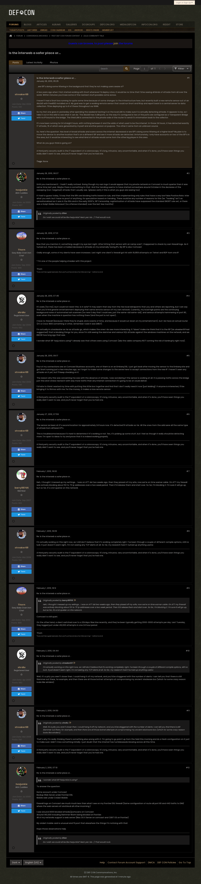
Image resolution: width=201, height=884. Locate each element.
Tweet (21, 118)
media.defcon (128, 24)
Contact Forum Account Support (126, 862)
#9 (188, 588)
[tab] (16, 62)
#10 (188, 650)
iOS (69, 30)
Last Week (32, 30)
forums (14, 24)
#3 (188, 233)
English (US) (33, 862)
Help (102, 862)
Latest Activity (34, 62)
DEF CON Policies (166, 862)
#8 (188, 531)
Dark (16, 862)
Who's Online (92, 30)
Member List (108, 30)
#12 (188, 767)
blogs (27, 24)
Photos (54, 62)
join (116, 43)
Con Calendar (58, 30)
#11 (188, 710)
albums (56, 24)
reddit (167, 24)
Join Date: (17, 104)
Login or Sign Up (184, 2)
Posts (16, 62)
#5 (188, 355)
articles (42, 24)
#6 (188, 414)
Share (22, 113)
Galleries (71, 24)
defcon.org (107, 24)
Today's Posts (16, 30)
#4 (188, 295)
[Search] (114, 68)
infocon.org (149, 24)
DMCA (151, 862)
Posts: (15, 107)
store (179, 24)
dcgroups (88, 24)
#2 (188, 173)
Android (78, 30)
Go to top (185, 862)
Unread (43, 30)
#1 (188, 77)
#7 (188, 471)
